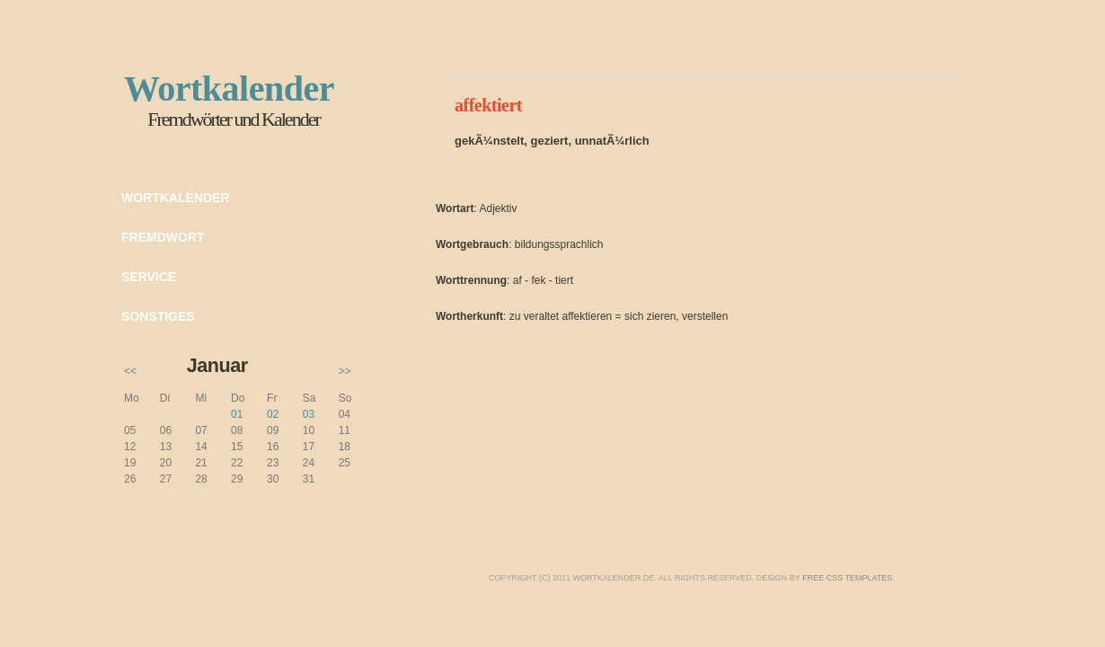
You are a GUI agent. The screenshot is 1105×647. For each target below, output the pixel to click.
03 (308, 414)
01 (237, 414)
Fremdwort (163, 237)
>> (345, 371)
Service (148, 277)
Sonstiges (158, 316)
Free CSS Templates (847, 577)
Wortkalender (175, 198)
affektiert (488, 105)
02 (272, 414)
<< (130, 371)
